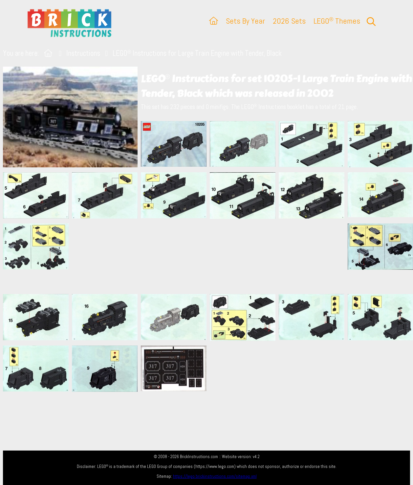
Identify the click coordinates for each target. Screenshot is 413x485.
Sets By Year (245, 21)
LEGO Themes (337, 21)
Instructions (83, 53)
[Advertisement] (210, 256)
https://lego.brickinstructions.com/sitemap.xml (215, 476)
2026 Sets (289, 21)
